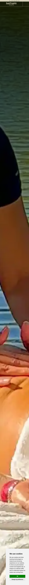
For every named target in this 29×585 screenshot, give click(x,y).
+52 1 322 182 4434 (15, 0)
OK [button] (17, 576)
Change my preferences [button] (17, 579)
